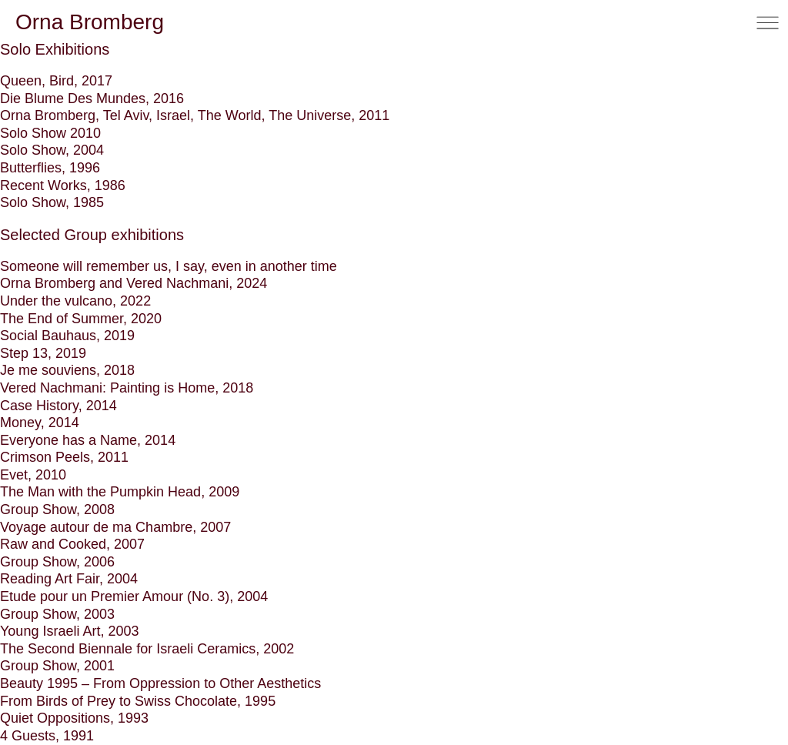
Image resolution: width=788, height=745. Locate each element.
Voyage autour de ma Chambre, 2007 (115, 527)
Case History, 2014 (58, 405)
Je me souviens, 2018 (67, 370)
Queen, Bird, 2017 (56, 81)
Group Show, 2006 (57, 562)
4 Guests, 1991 (47, 735)
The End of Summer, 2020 (81, 318)
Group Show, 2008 (57, 509)
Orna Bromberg (89, 22)
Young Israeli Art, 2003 (69, 631)
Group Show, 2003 (57, 614)
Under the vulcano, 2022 (75, 301)
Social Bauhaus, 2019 (67, 335)
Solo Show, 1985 (52, 202)
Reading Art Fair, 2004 (69, 578)
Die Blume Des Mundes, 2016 (92, 98)
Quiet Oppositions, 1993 (74, 718)
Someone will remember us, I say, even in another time (168, 266)
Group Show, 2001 (57, 665)
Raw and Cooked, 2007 (72, 544)
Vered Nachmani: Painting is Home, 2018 (126, 388)
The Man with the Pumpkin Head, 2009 (119, 491)
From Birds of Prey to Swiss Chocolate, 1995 (137, 701)
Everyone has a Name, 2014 (87, 440)
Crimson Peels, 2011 (64, 457)
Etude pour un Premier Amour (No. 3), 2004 (134, 596)
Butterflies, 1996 (50, 167)
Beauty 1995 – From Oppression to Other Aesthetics (160, 683)
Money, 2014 (39, 422)
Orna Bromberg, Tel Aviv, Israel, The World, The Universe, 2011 (194, 115)
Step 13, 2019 (43, 353)
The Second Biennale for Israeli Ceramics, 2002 (147, 648)
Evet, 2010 (33, 475)
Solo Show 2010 (50, 133)
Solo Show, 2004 (52, 150)
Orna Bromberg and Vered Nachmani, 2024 (133, 283)
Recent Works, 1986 (62, 185)
